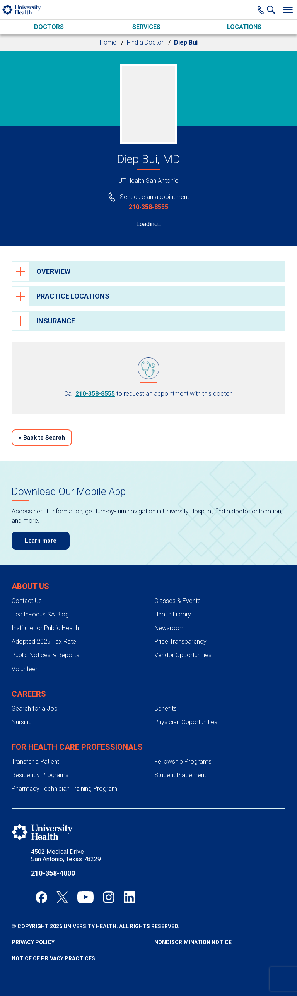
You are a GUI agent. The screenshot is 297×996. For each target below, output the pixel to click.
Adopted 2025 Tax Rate (44, 641)
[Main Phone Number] (260, 10)
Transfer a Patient (35, 761)
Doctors (49, 27)
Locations (244, 27)
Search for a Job (35, 708)
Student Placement (180, 775)
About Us (30, 586)
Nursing (22, 722)
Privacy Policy (33, 942)
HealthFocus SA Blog (40, 614)
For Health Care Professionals (77, 747)
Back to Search (42, 437)
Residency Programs (40, 775)
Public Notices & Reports (45, 655)
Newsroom (169, 628)
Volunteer (25, 669)
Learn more (40, 540)
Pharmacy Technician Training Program (64, 788)
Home (108, 42)
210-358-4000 (53, 873)
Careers (29, 694)
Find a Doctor (145, 42)
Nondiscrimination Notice (193, 942)
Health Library (172, 614)
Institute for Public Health (45, 628)
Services (146, 27)
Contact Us (27, 600)
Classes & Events (177, 600)
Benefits (165, 708)
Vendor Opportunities (183, 655)
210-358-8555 (148, 207)
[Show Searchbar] (272, 9)
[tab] (148, 271)
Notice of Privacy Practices (53, 958)
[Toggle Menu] (288, 9)
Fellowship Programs (183, 761)
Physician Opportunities (185, 722)
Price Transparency (180, 641)
